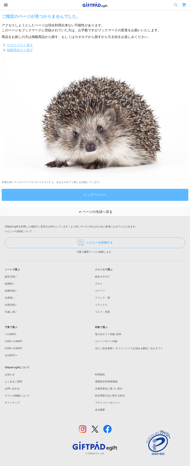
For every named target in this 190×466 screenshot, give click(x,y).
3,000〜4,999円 (13, 341)
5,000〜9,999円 (13, 348)
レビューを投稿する (95, 243)
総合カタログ (102, 276)
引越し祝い (11, 311)
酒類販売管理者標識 (106, 381)
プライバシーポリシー (107, 402)
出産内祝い (11, 304)
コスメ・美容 (102, 311)
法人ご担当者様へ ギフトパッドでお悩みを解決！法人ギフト (129, 348)
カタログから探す (20, 45)
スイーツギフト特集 (106, 341)
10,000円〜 (11, 355)
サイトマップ (12, 402)
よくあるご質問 (13, 381)
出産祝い (10, 297)
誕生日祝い (11, 276)
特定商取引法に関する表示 (110, 395)
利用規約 (100, 374)
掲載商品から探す (20, 50)
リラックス (101, 304)
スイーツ (100, 290)
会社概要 (100, 409)
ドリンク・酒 (102, 297)
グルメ (98, 283)
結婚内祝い (11, 290)
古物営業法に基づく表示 (108, 388)
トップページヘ (95, 194)
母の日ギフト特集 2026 (108, 334)
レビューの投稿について (21, 231)
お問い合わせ (12, 388)
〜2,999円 (10, 334)
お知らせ (10, 374)
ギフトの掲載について (17, 395)
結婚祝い (10, 283)
